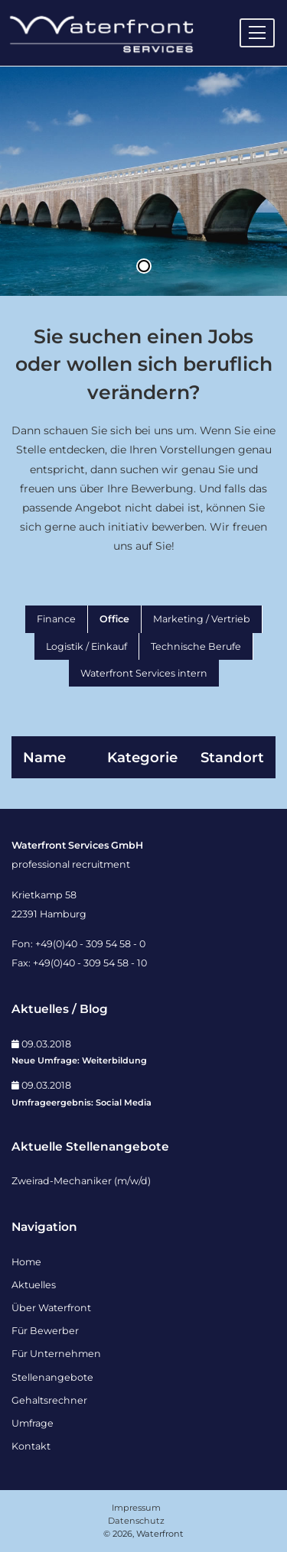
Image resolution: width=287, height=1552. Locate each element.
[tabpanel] (143, 181)
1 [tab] (144, 266)
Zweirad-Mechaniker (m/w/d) (81, 1181)
